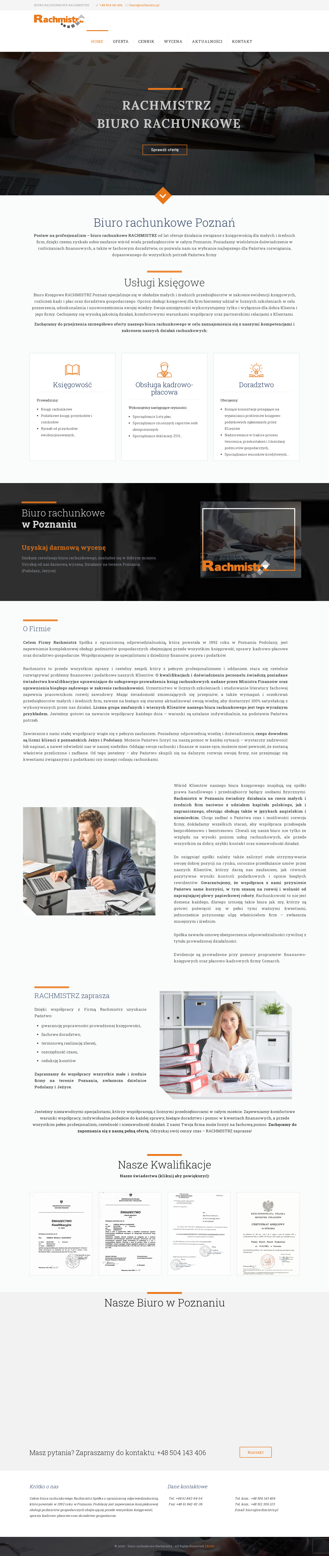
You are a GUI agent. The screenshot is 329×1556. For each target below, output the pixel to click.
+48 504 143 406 (111, 5)
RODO (210, 1546)
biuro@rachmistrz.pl (144, 5)
